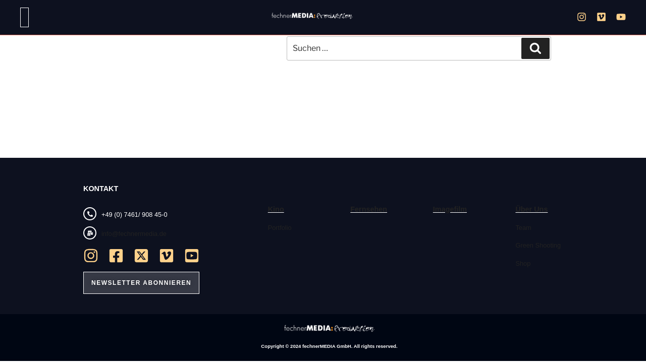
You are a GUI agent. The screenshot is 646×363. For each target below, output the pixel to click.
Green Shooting (538, 245)
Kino (276, 209)
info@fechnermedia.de (134, 233)
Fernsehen (368, 209)
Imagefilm (450, 209)
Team (523, 227)
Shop (522, 263)
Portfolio (280, 227)
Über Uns (531, 209)
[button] (24, 17)
